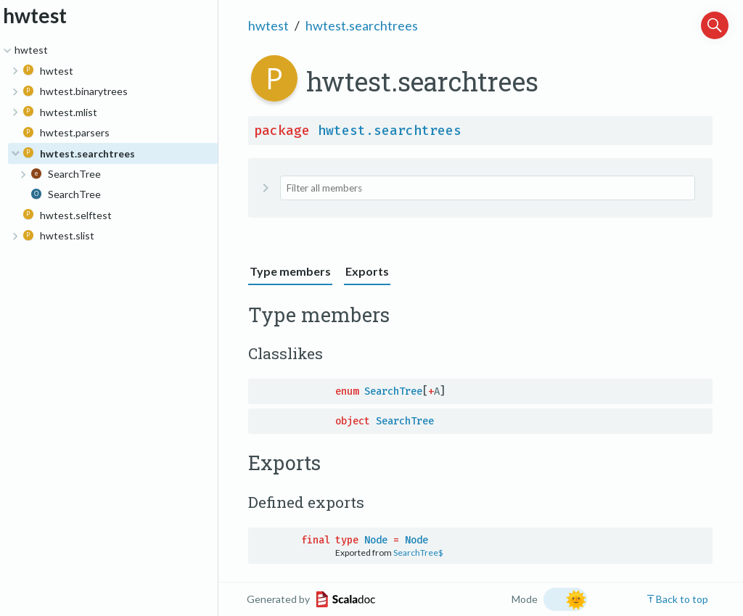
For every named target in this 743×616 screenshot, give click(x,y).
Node (375, 540)
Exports (367, 271)
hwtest (268, 25)
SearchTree (393, 391)
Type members (290, 271)
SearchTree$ (418, 552)
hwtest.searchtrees (361, 25)
